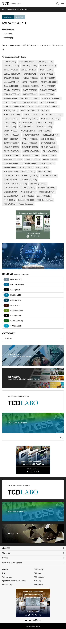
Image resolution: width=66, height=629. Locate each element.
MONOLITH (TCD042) (13, 159)
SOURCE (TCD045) (12, 155)
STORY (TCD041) (32, 159)
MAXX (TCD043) (49, 155)
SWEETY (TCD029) (30, 176)
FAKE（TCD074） (31, 115)
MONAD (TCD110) (45, 62)
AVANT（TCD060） (12, 135)
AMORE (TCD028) (49, 176)
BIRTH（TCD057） (12, 139)
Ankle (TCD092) (48, 86)
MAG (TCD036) (10, 167)
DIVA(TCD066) (10, 127)
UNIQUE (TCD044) (31, 155)
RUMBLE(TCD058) (50, 135)
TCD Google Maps (45, 200)
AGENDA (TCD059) (31, 135)
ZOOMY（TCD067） (44, 123)
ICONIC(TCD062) (28, 131)
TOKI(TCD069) (10, 123)
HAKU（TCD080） (47, 102)
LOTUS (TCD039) (11, 163)
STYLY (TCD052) (48, 143)
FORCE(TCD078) (11, 110)
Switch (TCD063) (11, 131)
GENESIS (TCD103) (12, 74)
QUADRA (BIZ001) (26, 62)
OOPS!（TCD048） (12, 151)
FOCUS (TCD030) (11, 176)
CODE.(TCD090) (30, 90)
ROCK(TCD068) (25, 123)
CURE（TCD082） (11, 102)
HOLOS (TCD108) (29, 66)
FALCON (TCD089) (48, 90)
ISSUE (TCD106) (11, 70)
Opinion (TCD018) (46, 192)
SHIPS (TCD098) (48, 78)
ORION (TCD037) (47, 163)
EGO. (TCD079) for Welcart (47, 106)
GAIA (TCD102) (30, 74)
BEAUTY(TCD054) (11, 143)
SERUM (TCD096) (29, 82)
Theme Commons (26, 204)
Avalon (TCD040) (50, 159)
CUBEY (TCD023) (11, 188)
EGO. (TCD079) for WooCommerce (18, 106)
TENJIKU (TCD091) (12, 90)
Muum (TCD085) (10, 98)
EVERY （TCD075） (12, 115)
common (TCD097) (11, 82)
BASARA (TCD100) (12, 78)
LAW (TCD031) (44, 172)
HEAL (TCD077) (28, 110)
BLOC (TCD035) (26, 167)
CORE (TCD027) (10, 180)
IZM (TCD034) (8, 17)
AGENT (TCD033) (11, 172)
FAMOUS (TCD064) (44, 127)
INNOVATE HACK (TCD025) (15, 184)
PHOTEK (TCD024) (38, 184)
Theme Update (11, 9)
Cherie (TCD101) (47, 74)
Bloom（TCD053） (30, 143)
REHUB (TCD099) (30, 78)
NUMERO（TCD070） (50, 119)
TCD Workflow (9, 204)
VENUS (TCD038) (28, 163)
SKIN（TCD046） (50, 151)
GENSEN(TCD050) (30, 147)
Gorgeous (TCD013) (26, 200)
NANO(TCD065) (25, 127)
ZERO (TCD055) (47, 139)
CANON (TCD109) (11, 66)
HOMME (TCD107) (48, 66)
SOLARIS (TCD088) (12, 94)
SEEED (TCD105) (28, 70)
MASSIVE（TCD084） (30, 98)
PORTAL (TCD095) (48, 82)
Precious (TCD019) (28, 192)
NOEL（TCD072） (11, 119)
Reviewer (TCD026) (29, 180)
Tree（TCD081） (29, 102)
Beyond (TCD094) (11, 86)
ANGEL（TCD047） (31, 151)
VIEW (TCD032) (28, 172)
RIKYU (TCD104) (46, 70)
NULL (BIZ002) (10, 62)
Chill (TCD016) (28, 196)
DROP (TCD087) (30, 94)
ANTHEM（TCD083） (51, 98)
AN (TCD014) (9, 200)
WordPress (34, 338)
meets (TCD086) (47, 94)
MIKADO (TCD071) (30, 119)
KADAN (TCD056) (30, 139)
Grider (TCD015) (44, 196)
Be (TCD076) (43, 110)
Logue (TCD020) (10, 192)
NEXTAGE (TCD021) (46, 188)
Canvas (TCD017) (11, 196)
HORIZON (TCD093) (30, 86)
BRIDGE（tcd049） (49, 147)
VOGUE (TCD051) (11, 147)
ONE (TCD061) (44, 131)
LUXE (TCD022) (28, 188)
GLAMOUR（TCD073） (52, 115)
